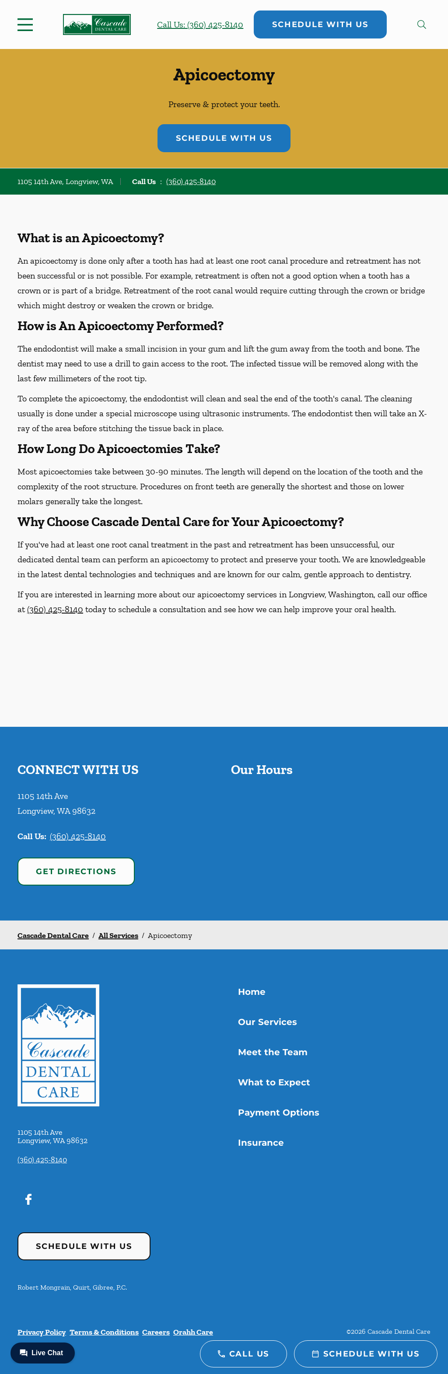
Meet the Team (273, 1052)
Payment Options (278, 1112)
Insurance (261, 1142)
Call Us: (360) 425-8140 (200, 24)
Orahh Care (193, 1332)
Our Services (267, 1022)
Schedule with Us (320, 24)
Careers (156, 1332)
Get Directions (76, 871)
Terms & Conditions (104, 1332)
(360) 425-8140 (191, 181)
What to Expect (274, 1082)
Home (252, 992)
